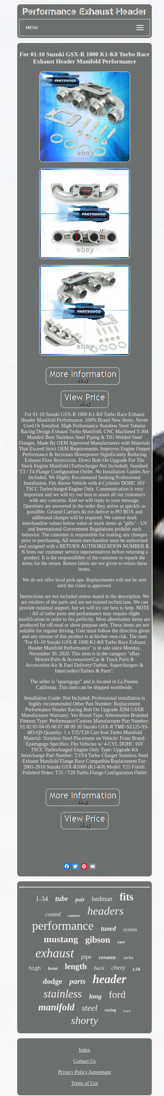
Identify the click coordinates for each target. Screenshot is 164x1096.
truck (127, 1011)
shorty (84, 1020)
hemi (53, 968)
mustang (61, 939)
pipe (86, 956)
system (130, 929)
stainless (62, 993)
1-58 (136, 969)
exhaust (55, 953)
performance (63, 925)
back (99, 968)
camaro (74, 915)
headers (105, 910)
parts (77, 981)
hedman (102, 899)
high (35, 968)
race (121, 941)
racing (110, 1010)
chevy (118, 967)
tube (61, 899)
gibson (97, 939)
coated (53, 914)
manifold (56, 1007)
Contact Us (84, 1061)
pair (80, 899)
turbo (128, 957)
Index (84, 1050)
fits (126, 897)
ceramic (107, 957)
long (95, 996)
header (109, 979)
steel (89, 1008)
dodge (52, 981)
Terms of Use (84, 1083)
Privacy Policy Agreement (84, 1072)
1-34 (42, 899)
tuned (108, 928)
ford (117, 994)
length (75, 966)
